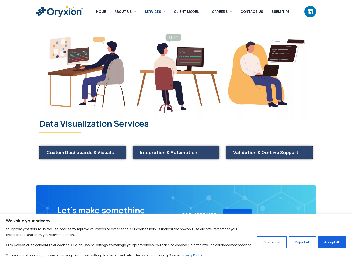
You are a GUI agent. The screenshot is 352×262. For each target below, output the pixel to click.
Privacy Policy (192, 255)
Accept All (331, 239)
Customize (270, 239)
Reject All (301, 239)
